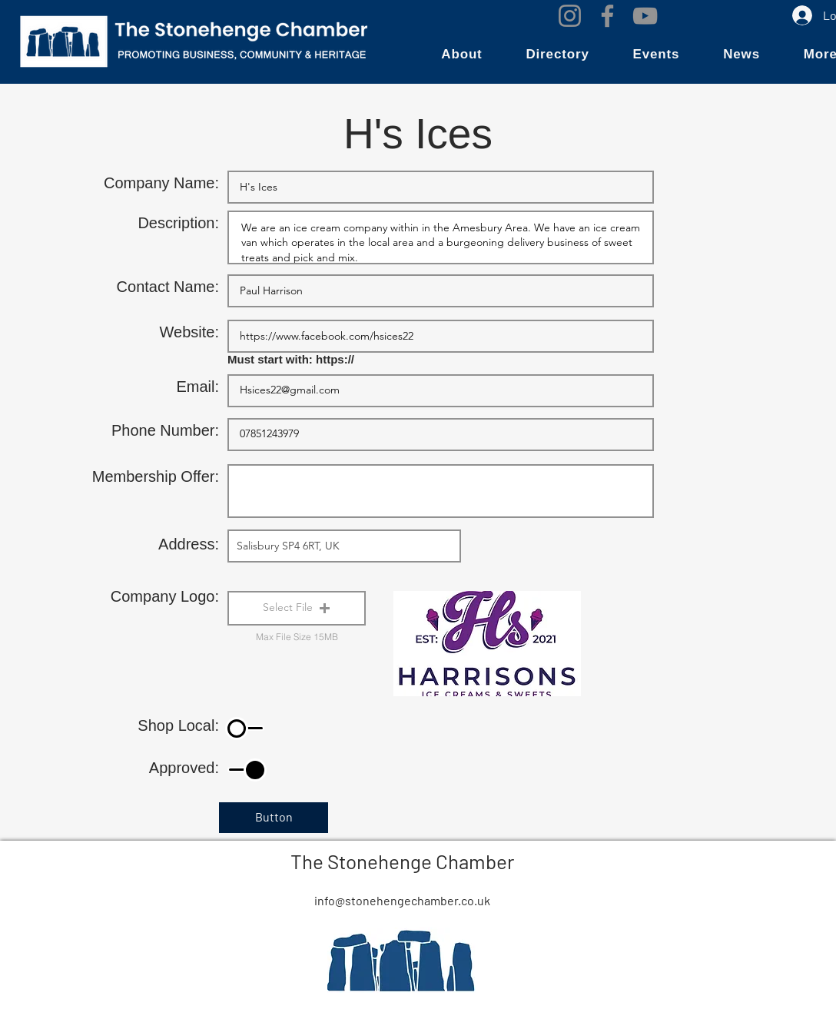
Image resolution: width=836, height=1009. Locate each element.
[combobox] (344, 546)
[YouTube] (645, 16)
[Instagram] (570, 16)
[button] (462, 54)
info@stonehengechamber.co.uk (402, 900)
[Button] (273, 817)
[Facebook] (607, 16)
